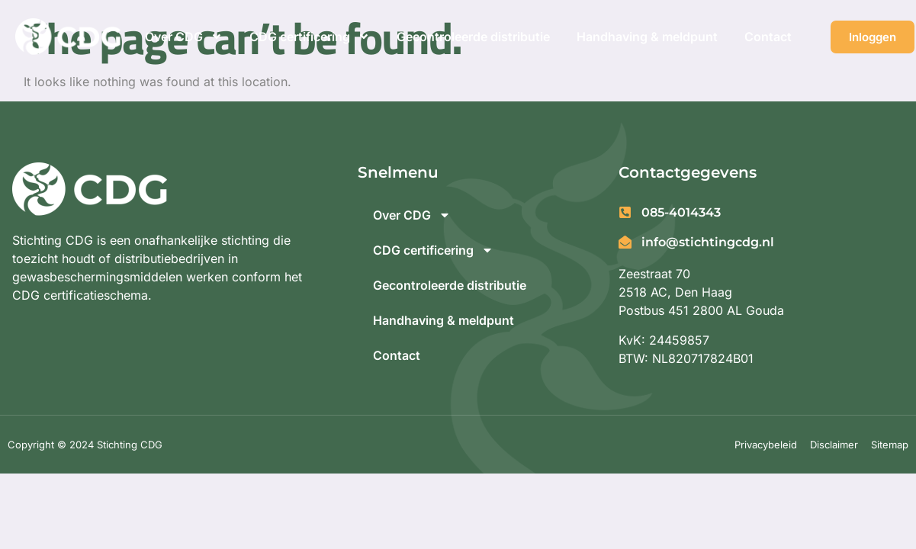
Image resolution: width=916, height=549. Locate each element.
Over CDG (184, 36)
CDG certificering (309, 36)
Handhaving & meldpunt (647, 36)
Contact (768, 36)
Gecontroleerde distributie (473, 36)
